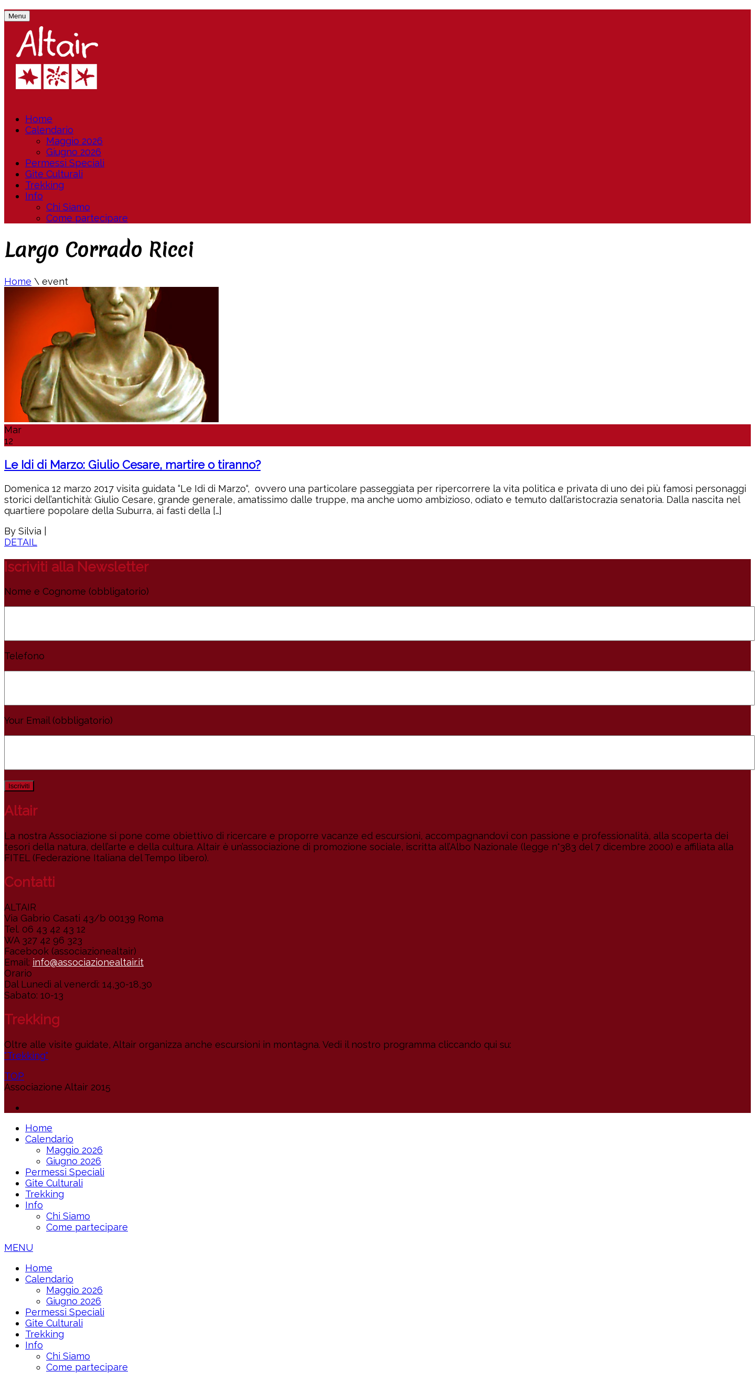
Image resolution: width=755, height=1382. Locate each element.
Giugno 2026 (73, 151)
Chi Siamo (68, 206)
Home (38, 118)
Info (34, 195)
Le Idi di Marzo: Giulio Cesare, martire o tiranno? (132, 465)
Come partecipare (87, 217)
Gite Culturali (54, 173)
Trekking (44, 184)
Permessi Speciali (64, 162)
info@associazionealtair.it (88, 962)
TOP (14, 1075)
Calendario (49, 129)
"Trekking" (26, 1055)
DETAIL (20, 542)
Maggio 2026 (74, 140)
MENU (18, 1247)
